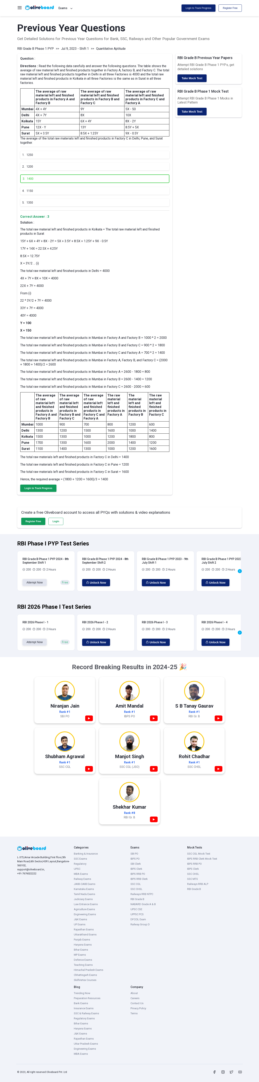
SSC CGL (136, 883)
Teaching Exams (83, 964)
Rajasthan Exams (84, 929)
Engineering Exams (85, 914)
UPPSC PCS (137, 914)
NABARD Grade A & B (143, 904)
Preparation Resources (87, 998)
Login (56, 521)
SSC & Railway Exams (86, 1013)
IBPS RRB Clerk (139, 878)
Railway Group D (140, 924)
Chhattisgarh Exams (85, 974)
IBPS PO (135, 858)
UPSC (77, 868)
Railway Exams (82, 878)
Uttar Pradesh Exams (86, 1043)
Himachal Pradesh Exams (88, 969)
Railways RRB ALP (197, 883)
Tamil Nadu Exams (84, 894)
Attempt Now (35, 582)
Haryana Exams (83, 944)
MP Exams (80, 954)
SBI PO (134, 853)
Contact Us (137, 1003)
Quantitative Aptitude (111, 49)
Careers (135, 998)
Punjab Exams (82, 939)
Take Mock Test (192, 78)
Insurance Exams (83, 1008)
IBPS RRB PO (138, 873)
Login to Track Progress (198, 8)
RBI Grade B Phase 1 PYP (35, 49)
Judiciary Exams (83, 899)
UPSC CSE (136, 909)
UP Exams (79, 924)
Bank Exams (81, 1003)
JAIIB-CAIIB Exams (84, 883)
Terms (134, 1013)
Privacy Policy (138, 1008)
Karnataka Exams (84, 889)
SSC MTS (192, 878)
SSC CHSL (136, 889)
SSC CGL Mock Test (198, 853)
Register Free (230, 8)
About (134, 993)
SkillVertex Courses (85, 980)
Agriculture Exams (84, 909)
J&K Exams (80, 919)
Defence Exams (83, 959)
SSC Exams (80, 858)
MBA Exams (81, 873)
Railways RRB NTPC (142, 894)
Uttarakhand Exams (85, 934)
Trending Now (82, 993)
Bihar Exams (81, 949)
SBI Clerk (136, 863)
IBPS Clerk (136, 868)
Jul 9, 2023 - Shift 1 (75, 49)
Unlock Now (96, 582)
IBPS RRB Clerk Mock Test (202, 858)
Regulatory (80, 863)
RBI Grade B (137, 899)
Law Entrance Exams (86, 904)
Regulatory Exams (84, 1018)
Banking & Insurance (86, 853)
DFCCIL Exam (138, 919)
